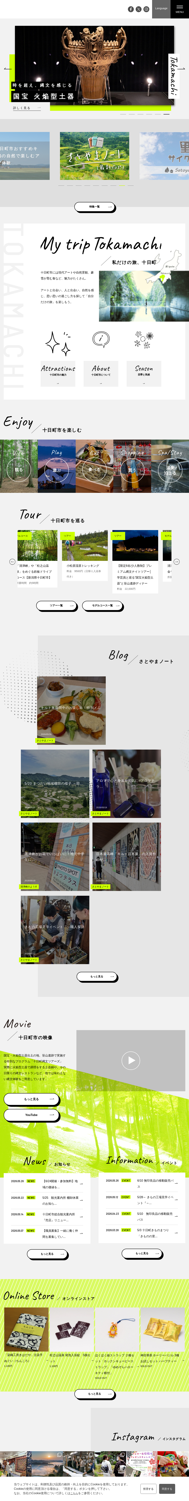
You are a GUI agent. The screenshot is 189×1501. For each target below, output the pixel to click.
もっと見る (97, 796)
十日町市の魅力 (94, 1435)
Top (66, 1429)
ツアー (140, 1440)
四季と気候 (91, 1445)
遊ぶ (113, 1440)
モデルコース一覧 (125, 616)
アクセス (69, 1460)
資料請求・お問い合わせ (171, 1435)
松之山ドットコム (94, 1404)
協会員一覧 (163, 1455)
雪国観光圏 (122, 1404)
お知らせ (69, 1466)
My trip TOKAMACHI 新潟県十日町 (17, 9)
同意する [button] (168, 1488)
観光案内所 (163, 1429)
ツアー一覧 (63, 616)
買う (113, 1450)
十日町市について (95, 1440)
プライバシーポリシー (170, 1450)
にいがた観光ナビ (150, 1404)
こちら (72, 1493)
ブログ (68, 1440)
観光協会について (167, 1445)
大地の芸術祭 (71, 1450)
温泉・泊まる (119, 1455)
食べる (115, 1445)
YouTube (31, 936)
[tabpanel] (94, 65)
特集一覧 (94, 205)
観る (113, 1435)
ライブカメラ (71, 1455)
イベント (69, 1435)
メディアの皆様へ (167, 1440)
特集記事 (69, 1445)
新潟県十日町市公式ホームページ (50, 1404)
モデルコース (143, 1435)
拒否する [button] (147, 1488)
